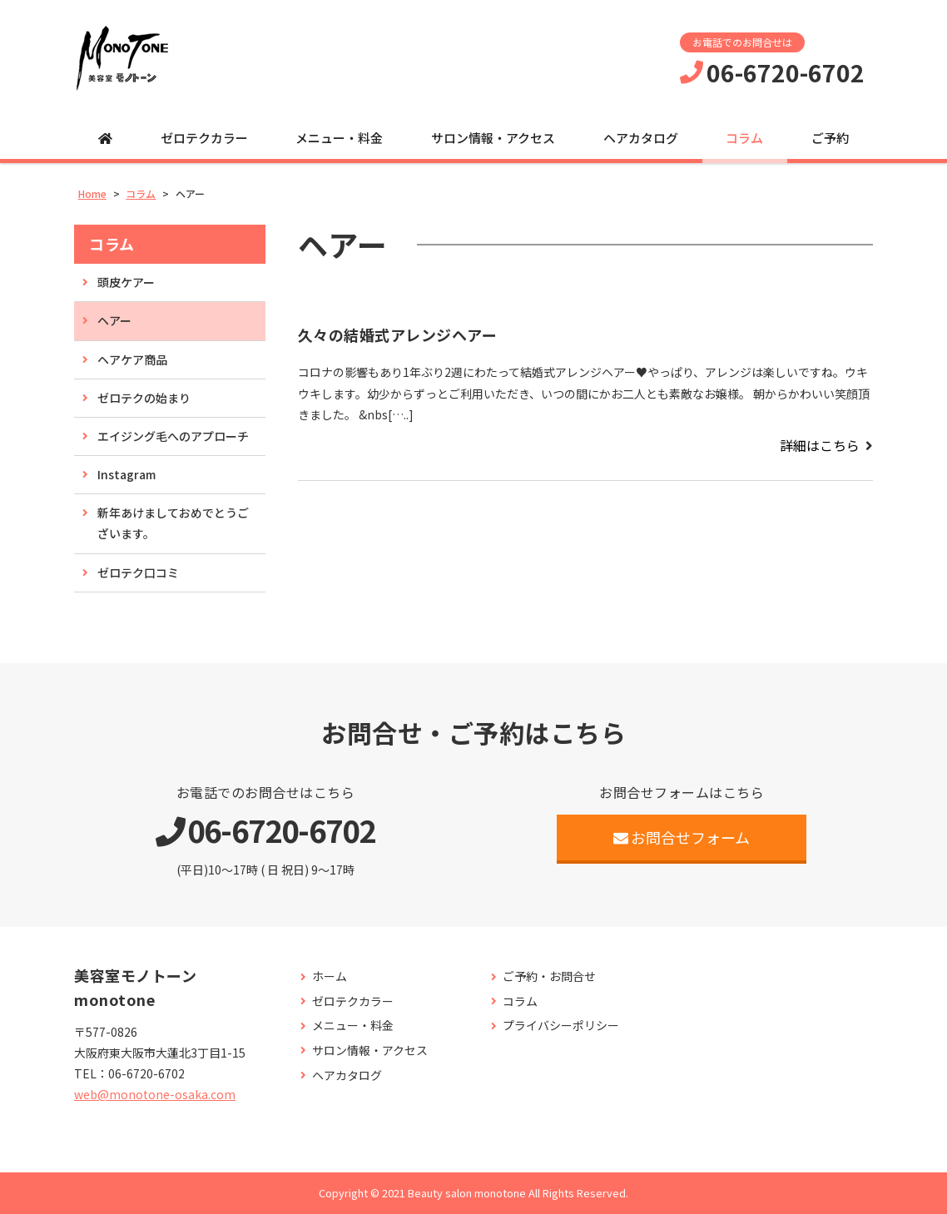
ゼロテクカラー (204, 137)
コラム (744, 137)
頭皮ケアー (126, 282)
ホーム (329, 976)
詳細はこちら (820, 445)
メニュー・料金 (339, 137)
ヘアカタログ (640, 137)
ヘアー (114, 320)
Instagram (126, 474)
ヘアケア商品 (132, 359)
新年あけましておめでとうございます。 (173, 523)
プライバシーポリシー (561, 1025)
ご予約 (830, 137)
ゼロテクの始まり (144, 397)
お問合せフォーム (682, 837)
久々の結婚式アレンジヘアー (398, 334)
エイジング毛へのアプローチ (173, 436)
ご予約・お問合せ (549, 976)
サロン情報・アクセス (493, 137)
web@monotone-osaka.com (155, 1094)
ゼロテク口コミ (138, 572)
